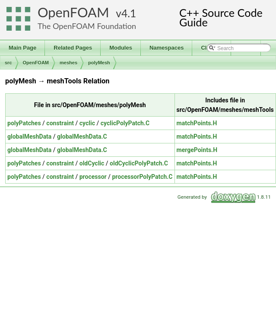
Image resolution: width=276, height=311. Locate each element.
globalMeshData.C (82, 136)
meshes (68, 62)
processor (93, 176)
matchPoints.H (197, 123)
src (8, 62)
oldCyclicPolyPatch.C (139, 163)
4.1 (128, 13)
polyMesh (99, 62)
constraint (60, 123)
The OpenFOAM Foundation (87, 26)
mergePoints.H (197, 149)
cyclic (87, 123)
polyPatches (24, 123)
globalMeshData (29, 136)
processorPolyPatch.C (142, 176)
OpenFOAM (73, 12)
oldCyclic (92, 163)
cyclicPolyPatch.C (125, 123)
